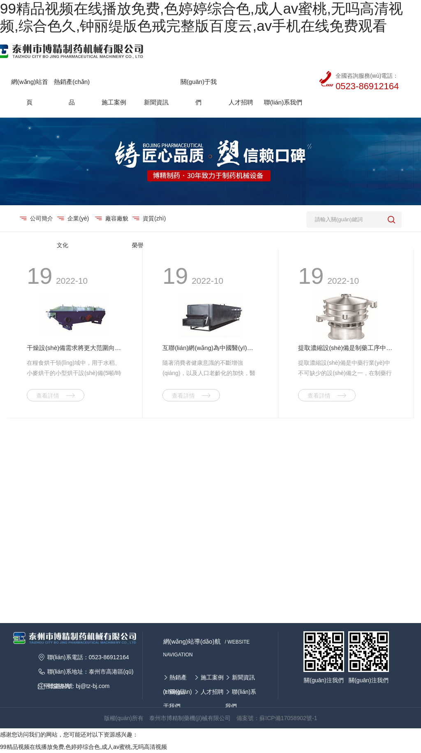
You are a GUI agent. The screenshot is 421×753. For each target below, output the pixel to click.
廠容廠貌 (116, 218)
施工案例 (212, 677)
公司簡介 (41, 218)
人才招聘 (212, 691)
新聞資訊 (243, 677)
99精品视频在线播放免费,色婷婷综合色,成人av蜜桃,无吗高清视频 (83, 747)
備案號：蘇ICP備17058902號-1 (276, 718)
